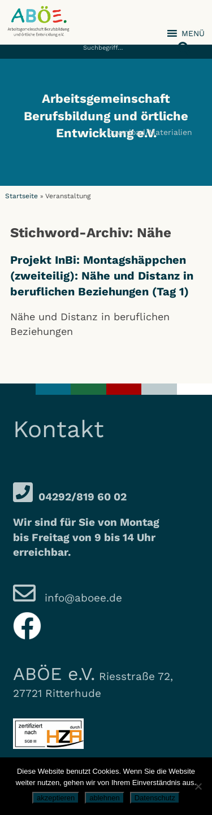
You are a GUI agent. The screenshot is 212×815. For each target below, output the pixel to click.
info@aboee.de (81, 597)
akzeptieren (56, 798)
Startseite (21, 196)
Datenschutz (155, 798)
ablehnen (104, 798)
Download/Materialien (149, 132)
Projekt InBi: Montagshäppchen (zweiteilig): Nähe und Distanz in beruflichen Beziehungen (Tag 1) (101, 275)
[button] (181, 42)
